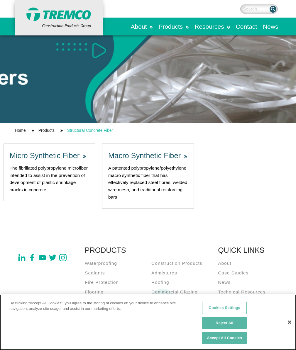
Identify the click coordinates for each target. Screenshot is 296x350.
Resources (209, 26)
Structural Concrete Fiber (90, 130)
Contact (246, 26)
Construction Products (176, 263)
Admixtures (164, 272)
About (139, 26)
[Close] (289, 323)
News (270, 26)
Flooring (94, 291)
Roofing (160, 282)
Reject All (224, 324)
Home (20, 130)
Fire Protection (102, 282)
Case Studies (233, 272)
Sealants (95, 272)
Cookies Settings (224, 309)
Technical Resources (241, 291)
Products (170, 26)
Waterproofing (101, 263)
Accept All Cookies (224, 339)
